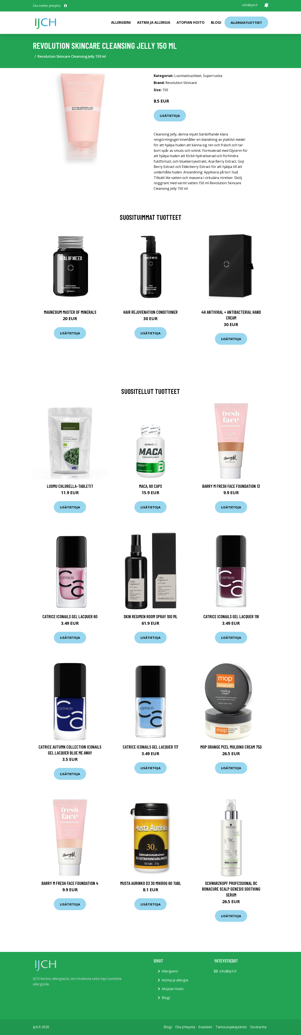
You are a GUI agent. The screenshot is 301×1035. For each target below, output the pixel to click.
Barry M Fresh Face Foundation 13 (231, 486)
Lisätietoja (170, 115)
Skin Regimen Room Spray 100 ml (150, 616)
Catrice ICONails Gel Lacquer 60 (70, 616)
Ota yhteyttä (185, 1027)
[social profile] (65, 6)
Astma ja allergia (153, 22)
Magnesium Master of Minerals (70, 312)
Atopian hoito (191, 22)
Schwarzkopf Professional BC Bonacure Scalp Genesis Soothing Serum (231, 888)
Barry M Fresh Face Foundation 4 (70, 883)
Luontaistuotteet (187, 75)
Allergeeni (121, 22)
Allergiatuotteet (246, 22)
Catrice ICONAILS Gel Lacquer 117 (150, 746)
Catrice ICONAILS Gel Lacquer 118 (231, 616)
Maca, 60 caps (150, 486)
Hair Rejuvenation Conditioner (150, 312)
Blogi (216, 22)
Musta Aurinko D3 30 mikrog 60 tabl (150, 883)
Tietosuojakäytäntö (231, 1027)
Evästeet (205, 1027)
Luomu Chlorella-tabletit (70, 486)
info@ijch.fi (249, 5)
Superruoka (212, 75)
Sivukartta (258, 1027)
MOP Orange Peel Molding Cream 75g (231, 746)
